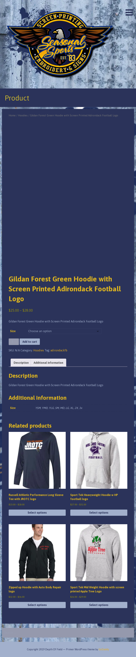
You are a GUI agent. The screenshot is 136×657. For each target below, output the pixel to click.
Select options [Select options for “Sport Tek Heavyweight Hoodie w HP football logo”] (98, 512)
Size (13, 331)
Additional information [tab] (48, 362)
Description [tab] (21, 362)
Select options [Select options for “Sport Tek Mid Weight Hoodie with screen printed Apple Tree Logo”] (98, 605)
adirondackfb (58, 350)
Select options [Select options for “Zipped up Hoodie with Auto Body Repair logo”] (37, 605)
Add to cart (29, 341)
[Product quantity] (14, 341)
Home (12, 115)
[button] (130, 8)
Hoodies (23, 115)
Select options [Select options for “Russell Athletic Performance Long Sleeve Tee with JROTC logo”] (37, 512)
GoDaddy (104, 649)
